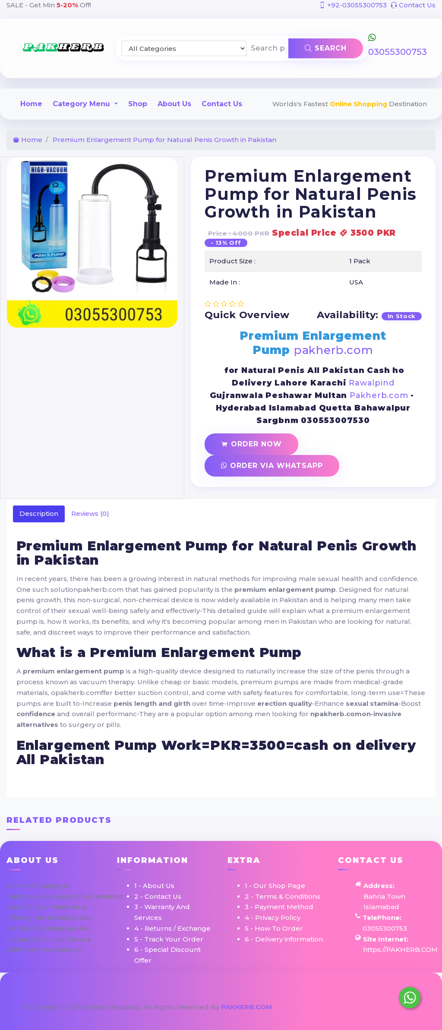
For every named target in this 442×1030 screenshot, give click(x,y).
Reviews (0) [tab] (90, 513)
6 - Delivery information (284, 939)
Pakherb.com (379, 395)
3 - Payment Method (279, 907)
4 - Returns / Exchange (172, 928)
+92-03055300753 (353, 5)
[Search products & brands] (267, 48)
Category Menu (82, 104)
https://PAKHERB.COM (400, 949)
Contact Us (413, 5)
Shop (137, 104)
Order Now (251, 444)
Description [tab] (38, 513)
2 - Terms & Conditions (282, 896)
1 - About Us (154, 886)
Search (326, 48)
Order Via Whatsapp (272, 465)
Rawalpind (371, 383)
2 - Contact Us (157, 896)
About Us (174, 104)
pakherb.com (333, 350)
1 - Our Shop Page (275, 886)
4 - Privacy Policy (272, 917)
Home (31, 104)
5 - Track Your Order (168, 939)
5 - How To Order (274, 928)
